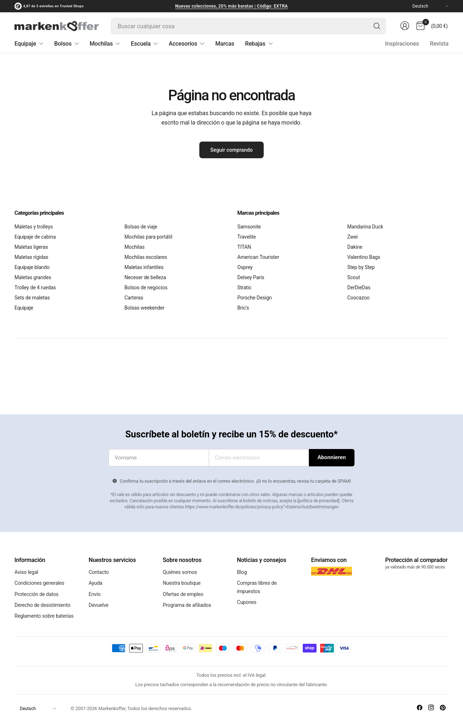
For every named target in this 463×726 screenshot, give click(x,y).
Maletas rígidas (31, 257)
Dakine (354, 247)
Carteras (133, 298)
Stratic (244, 287)
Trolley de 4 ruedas (35, 287)
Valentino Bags (363, 257)
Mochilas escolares (145, 257)
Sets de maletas (32, 298)
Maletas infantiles (143, 267)
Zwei (352, 237)
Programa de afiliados (187, 597)
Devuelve (99, 597)
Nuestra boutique (182, 580)
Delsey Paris (250, 277)
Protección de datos (36, 588)
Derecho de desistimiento (42, 597)
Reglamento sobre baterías (43, 606)
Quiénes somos (180, 571)
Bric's (243, 308)
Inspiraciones (402, 43)
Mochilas (134, 247)
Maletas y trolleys (33, 227)
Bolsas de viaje (140, 227)
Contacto (99, 571)
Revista (439, 43)
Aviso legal (26, 571)
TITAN (244, 247)
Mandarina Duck (365, 227)
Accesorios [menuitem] (186, 43)
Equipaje (23, 308)
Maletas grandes (32, 277)
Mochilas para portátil (148, 237)
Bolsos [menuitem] (66, 43)
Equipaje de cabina (35, 237)
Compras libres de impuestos (257, 584)
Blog (242, 571)
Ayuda (95, 580)
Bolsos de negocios (145, 287)
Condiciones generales (39, 580)
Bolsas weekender (144, 308)
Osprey (244, 267)
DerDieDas (358, 287)
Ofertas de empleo (183, 588)
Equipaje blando (32, 267)
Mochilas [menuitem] (105, 43)
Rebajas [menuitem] (259, 43)
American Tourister (258, 257)
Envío (95, 588)
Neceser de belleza (145, 277)
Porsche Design (254, 298)
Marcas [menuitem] (224, 43)
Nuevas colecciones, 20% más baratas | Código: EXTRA (231, 6)
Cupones (246, 597)
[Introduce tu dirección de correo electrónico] (331, 457)
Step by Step (361, 267)
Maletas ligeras (31, 247)
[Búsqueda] (376, 26)
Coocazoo (358, 298)
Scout (353, 277)
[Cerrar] (2, 722)
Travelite (246, 237)
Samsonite (249, 227)
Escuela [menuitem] (144, 43)
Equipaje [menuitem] (28, 43)
